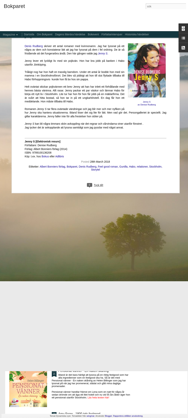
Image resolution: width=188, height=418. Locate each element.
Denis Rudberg (87, 109)
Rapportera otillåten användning (128, 416)
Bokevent (93, 34)
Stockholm (155, 109)
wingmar (90, 416)
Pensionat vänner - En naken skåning (83, 370)
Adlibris (59, 99)
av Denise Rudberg (147, 48)
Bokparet (72, 109)
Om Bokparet (44, 34)
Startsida (29, 34)
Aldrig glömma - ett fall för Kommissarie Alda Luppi (92, 328)
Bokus (45, 99)
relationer (142, 109)
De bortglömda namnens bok (77, 285)
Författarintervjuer (111, 34)
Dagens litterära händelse (70, 34)
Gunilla (123, 109)
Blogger (108, 416)
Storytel (95, 112)
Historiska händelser (137, 34)
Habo (132, 109)
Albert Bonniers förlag (52, 109)
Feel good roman (108, 109)
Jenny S (146, 45)
